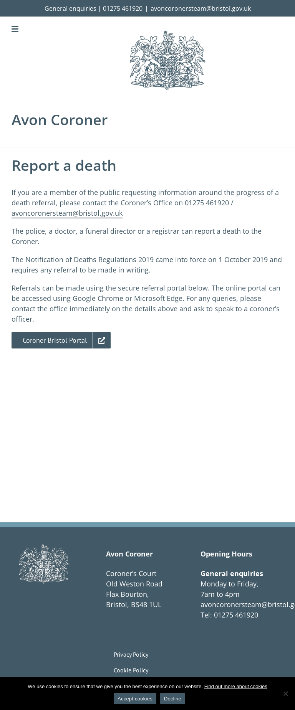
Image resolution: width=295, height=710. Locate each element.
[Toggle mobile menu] (16, 29)
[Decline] (285, 693)
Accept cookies (135, 699)
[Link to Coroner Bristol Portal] (61, 340)
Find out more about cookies (235, 686)
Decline (172, 699)
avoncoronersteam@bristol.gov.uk (201, 8)
